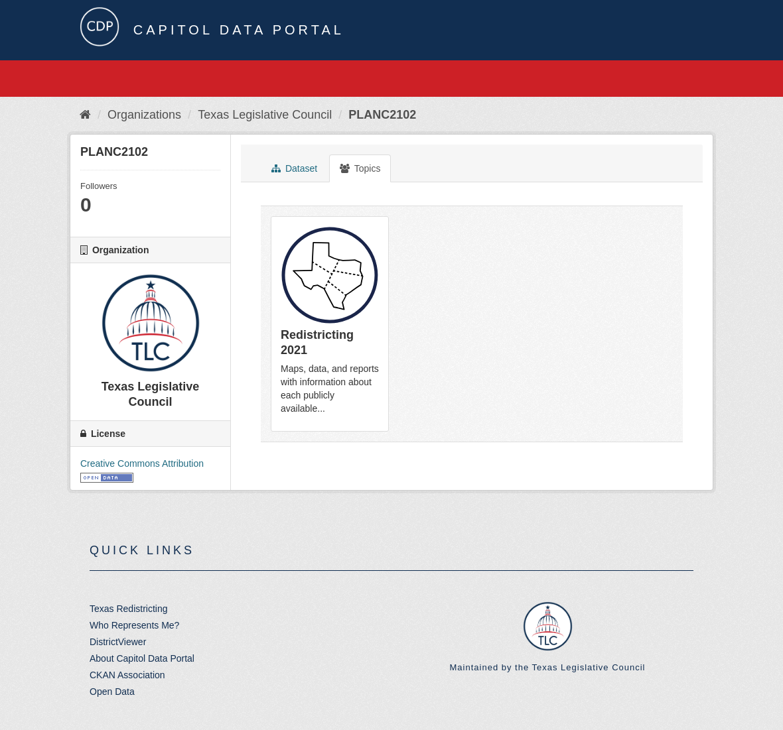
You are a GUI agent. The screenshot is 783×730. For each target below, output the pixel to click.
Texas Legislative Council (265, 114)
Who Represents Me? (134, 625)
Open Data (112, 691)
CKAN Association (127, 675)
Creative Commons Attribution (142, 463)
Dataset (294, 168)
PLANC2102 (382, 114)
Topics (360, 168)
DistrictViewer (118, 642)
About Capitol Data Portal (142, 658)
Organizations (144, 114)
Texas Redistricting (129, 608)
